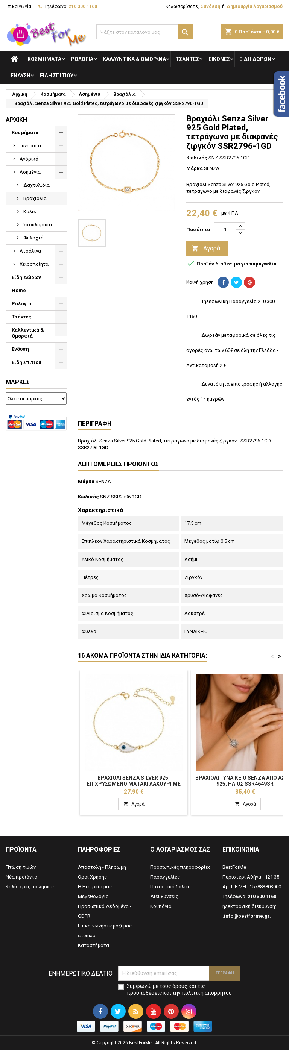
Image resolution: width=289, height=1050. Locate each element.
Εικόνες (219, 59)
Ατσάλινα (30, 251)
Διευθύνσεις (164, 896)
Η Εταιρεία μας (95, 886)
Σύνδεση (210, 6)
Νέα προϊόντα (21, 877)
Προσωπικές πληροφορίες (180, 867)
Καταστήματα (93, 945)
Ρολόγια (82, 59)
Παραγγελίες (165, 877)
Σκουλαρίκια (37, 224)
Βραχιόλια (35, 198)
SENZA (103, 481)
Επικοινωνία (18, 6)
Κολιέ (29, 211)
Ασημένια (30, 172)
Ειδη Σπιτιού (56, 76)
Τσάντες (187, 59)
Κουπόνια (161, 906)
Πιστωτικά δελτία (170, 886)
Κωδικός (196, 158)
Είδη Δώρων (255, 59)
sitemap (87, 935)
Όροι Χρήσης (92, 877)
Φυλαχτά (33, 238)
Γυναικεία (30, 145)
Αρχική (16, 119)
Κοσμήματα (44, 59)
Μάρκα (194, 168)
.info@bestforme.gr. (246, 916)
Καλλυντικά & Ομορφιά (134, 59)
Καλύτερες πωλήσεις (30, 886)
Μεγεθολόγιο (93, 896)
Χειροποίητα (34, 264)
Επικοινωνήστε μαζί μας (105, 926)
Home (19, 290)
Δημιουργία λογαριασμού (255, 6)
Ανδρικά (29, 159)
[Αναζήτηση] (144, 31)
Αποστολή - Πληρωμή (102, 867)
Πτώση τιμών (21, 867)
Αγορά (206, 249)
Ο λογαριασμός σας (180, 849)
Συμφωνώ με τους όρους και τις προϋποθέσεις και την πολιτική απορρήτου (179, 989)
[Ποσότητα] (225, 229)
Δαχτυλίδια (36, 185)
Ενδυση (20, 76)
